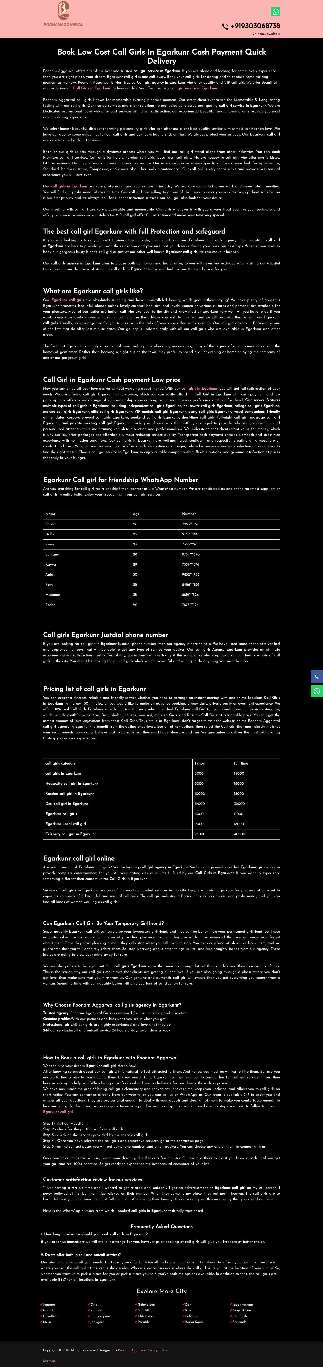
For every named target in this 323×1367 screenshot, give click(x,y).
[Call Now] (317, 676)
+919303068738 (255, 26)
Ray (188, 1310)
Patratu (96, 1310)
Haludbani (50, 1316)
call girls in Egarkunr (69, 186)
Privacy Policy (157, 1350)
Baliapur (191, 1316)
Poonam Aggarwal (132, 1350)
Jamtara (49, 1304)
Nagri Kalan (242, 1310)
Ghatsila (49, 1310)
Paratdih (144, 1322)
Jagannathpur (243, 1304)
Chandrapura (100, 1316)
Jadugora (97, 1322)
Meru (47, 1322)
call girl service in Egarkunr (194, 88)
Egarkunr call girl (58, 1112)
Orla (93, 1304)
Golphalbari (146, 1304)
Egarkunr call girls (67, 300)
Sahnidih (144, 1310)
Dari (188, 1304)
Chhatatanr (146, 1316)
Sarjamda (240, 1322)
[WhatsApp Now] (317, 691)
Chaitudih (240, 1316)
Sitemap (49, 1361)
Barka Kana (194, 1322)
